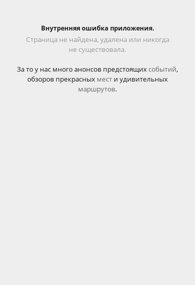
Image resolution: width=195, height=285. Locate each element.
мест (104, 79)
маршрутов (96, 88)
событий (162, 69)
